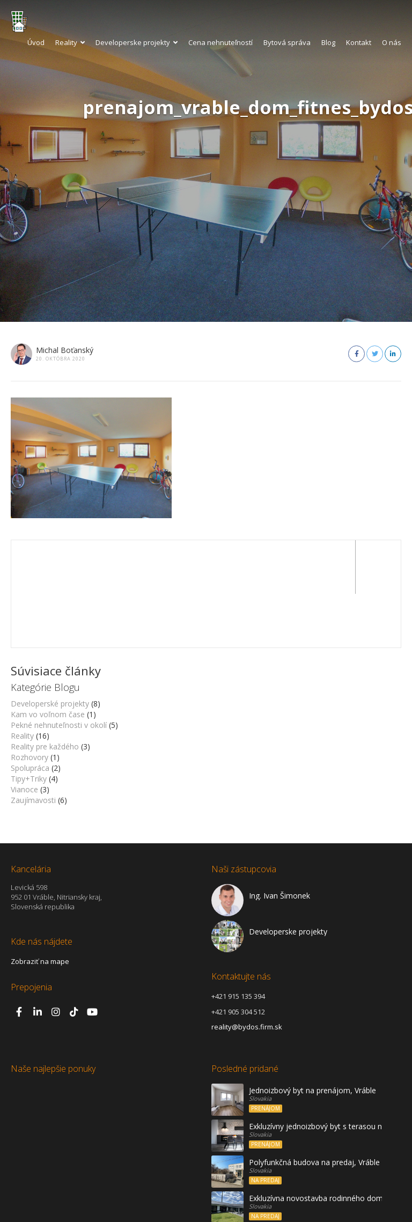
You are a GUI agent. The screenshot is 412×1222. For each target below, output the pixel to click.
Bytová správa (287, 42)
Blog (328, 42)
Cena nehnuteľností (220, 42)
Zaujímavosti (33, 746)
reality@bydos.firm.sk (246, 973)
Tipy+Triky (29, 725)
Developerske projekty (136, 42)
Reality (70, 42)
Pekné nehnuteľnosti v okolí (59, 671)
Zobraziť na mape (40, 907)
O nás (391, 42)
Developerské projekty (50, 650)
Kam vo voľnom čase (48, 661)
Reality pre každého (45, 693)
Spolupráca (30, 714)
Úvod (36, 42)
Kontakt (358, 42)
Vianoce (24, 736)
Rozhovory (29, 703)
